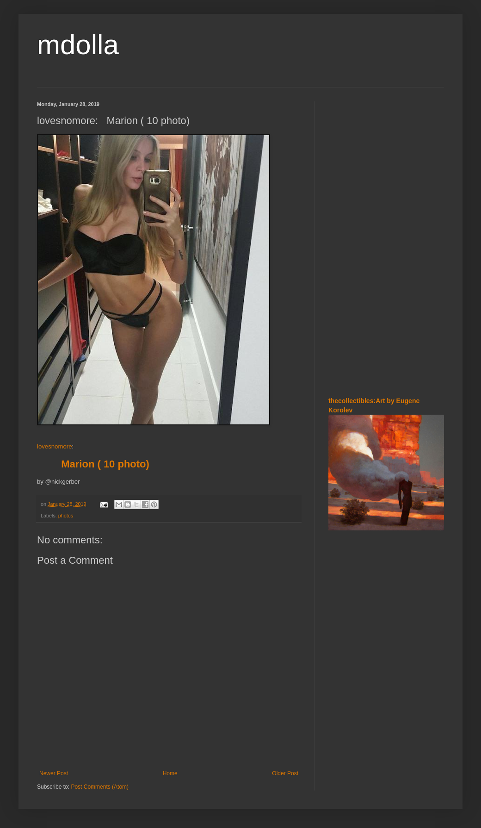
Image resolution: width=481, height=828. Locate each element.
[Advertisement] (386, 240)
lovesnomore (54, 446)
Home (170, 773)
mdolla (78, 44)
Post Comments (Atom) (100, 787)
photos (65, 515)
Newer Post (53, 773)
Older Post (285, 773)
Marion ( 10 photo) (102, 464)
